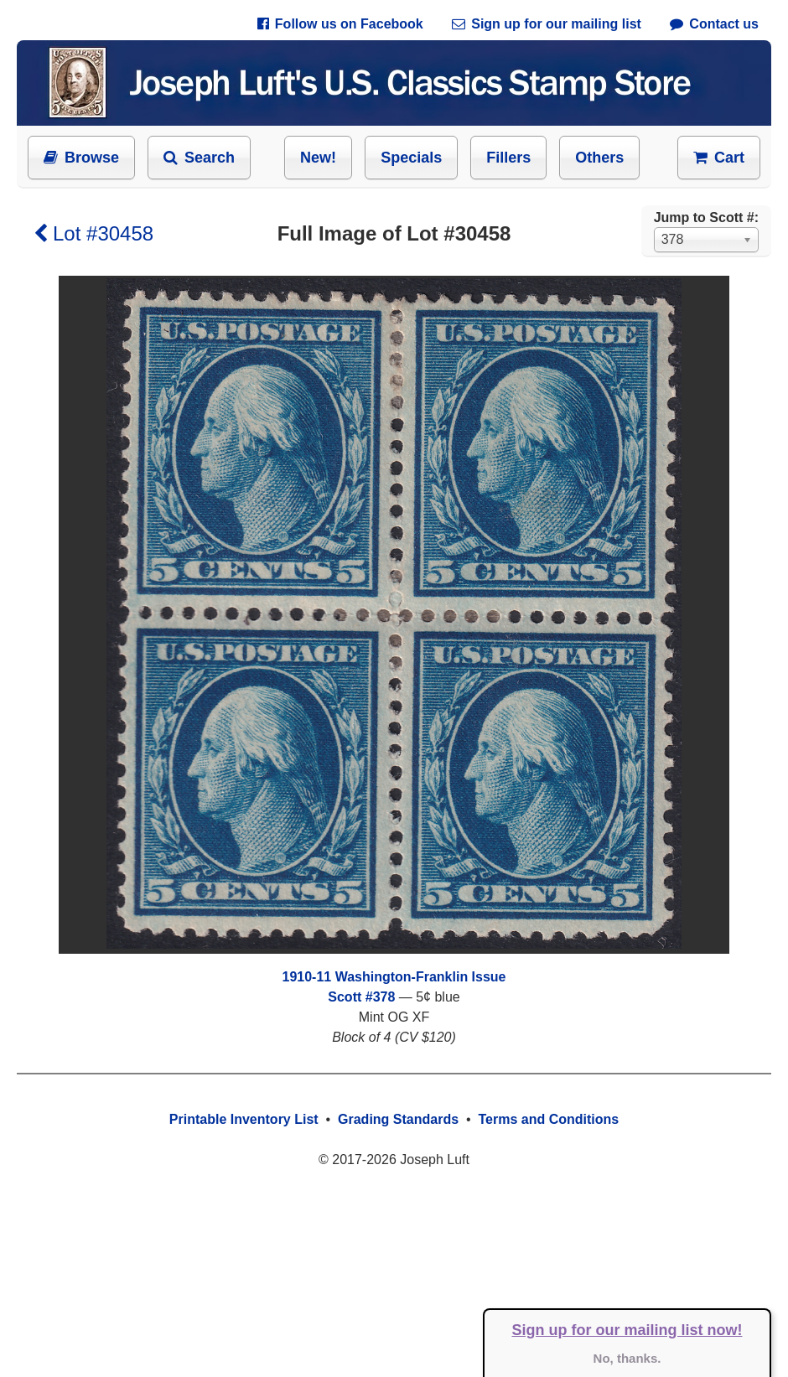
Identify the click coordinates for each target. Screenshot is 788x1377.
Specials (411, 157)
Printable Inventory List (244, 1119)
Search (199, 157)
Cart (718, 157)
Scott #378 (361, 997)
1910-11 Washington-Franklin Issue (393, 977)
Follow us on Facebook (340, 24)
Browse (81, 157)
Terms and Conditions (548, 1119)
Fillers (508, 157)
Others (599, 157)
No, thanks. (627, 1358)
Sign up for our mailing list (546, 24)
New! (318, 157)
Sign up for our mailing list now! (627, 1330)
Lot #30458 (93, 233)
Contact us (714, 24)
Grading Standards (398, 1119)
